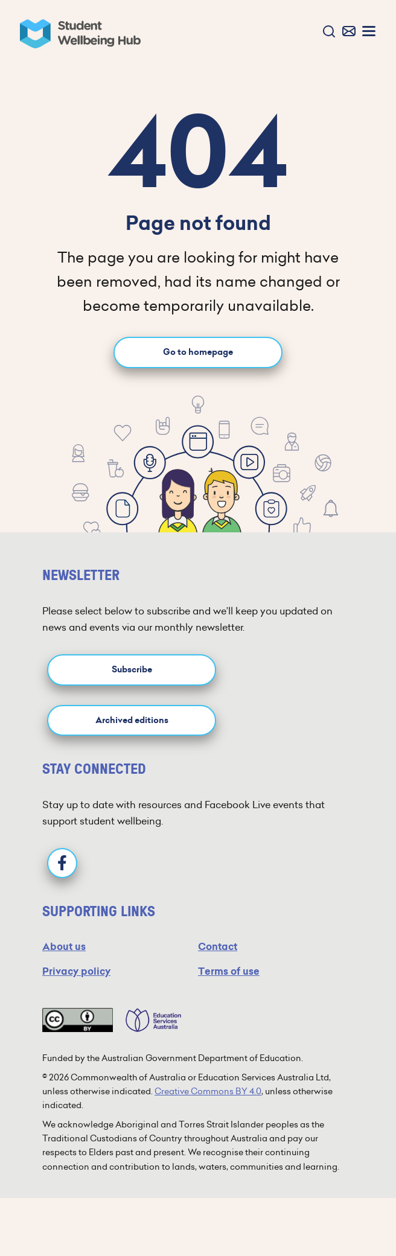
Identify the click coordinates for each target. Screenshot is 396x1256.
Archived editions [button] (131, 720)
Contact (217, 947)
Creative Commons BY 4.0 (208, 1091)
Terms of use (229, 971)
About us (64, 947)
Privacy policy (76, 971)
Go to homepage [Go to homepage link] (198, 352)
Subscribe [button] (132, 669)
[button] (326, 32)
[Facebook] (62, 863)
